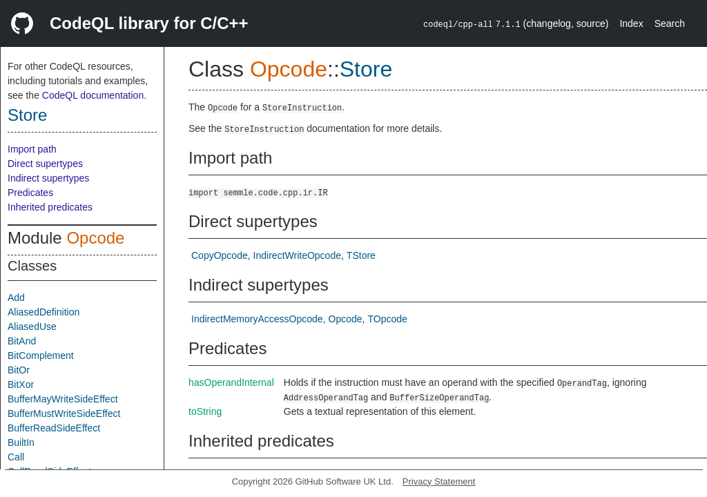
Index (631, 23)
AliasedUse (32, 326)
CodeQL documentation (93, 95)
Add (16, 297)
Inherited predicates (50, 207)
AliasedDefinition (43, 312)
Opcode (95, 237)
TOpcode (387, 318)
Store (27, 115)
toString (205, 411)
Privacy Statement (439, 481)
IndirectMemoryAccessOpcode (257, 318)
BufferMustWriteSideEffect (64, 413)
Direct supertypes (45, 163)
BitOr (19, 370)
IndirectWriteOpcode (297, 255)
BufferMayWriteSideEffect (63, 399)
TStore (361, 255)
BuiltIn (21, 442)
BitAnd (22, 341)
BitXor (21, 384)
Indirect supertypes (48, 178)
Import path (32, 149)
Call (16, 456)
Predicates (30, 192)
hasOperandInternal (231, 382)
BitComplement (41, 355)
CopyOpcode (219, 255)
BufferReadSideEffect (54, 427)
